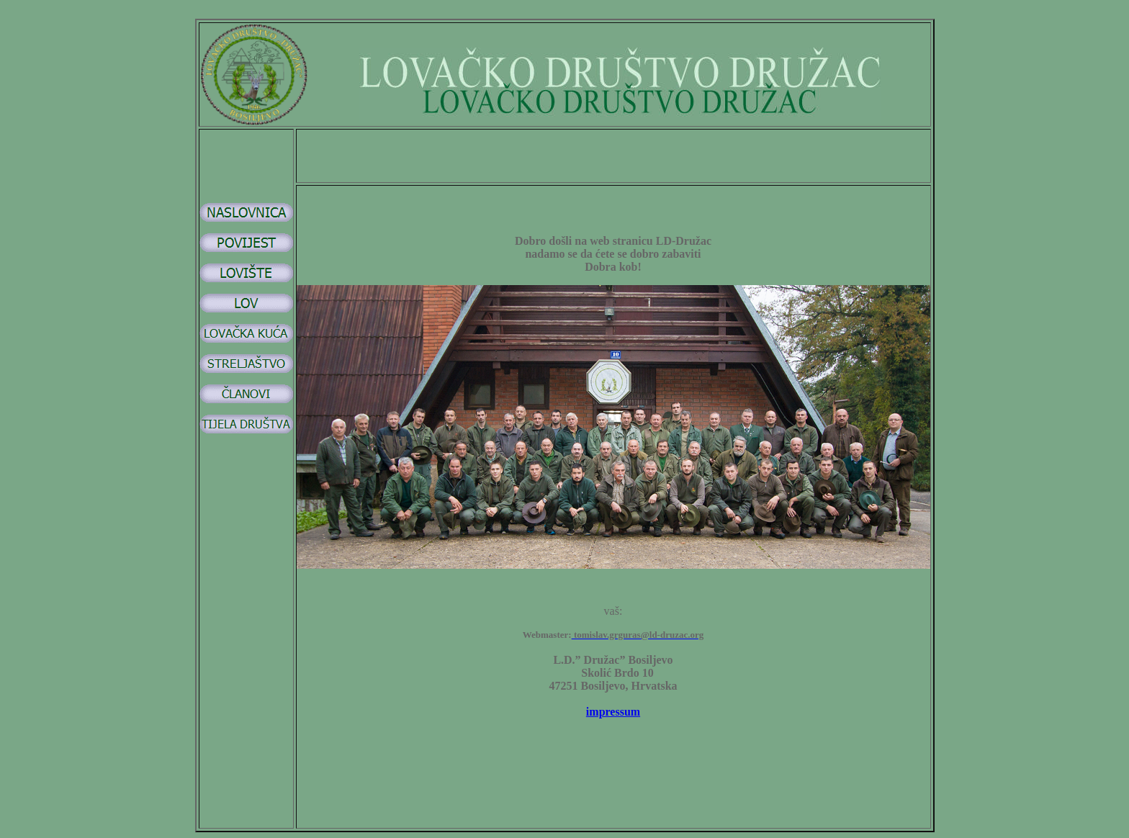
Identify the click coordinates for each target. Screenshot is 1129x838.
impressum (613, 712)
